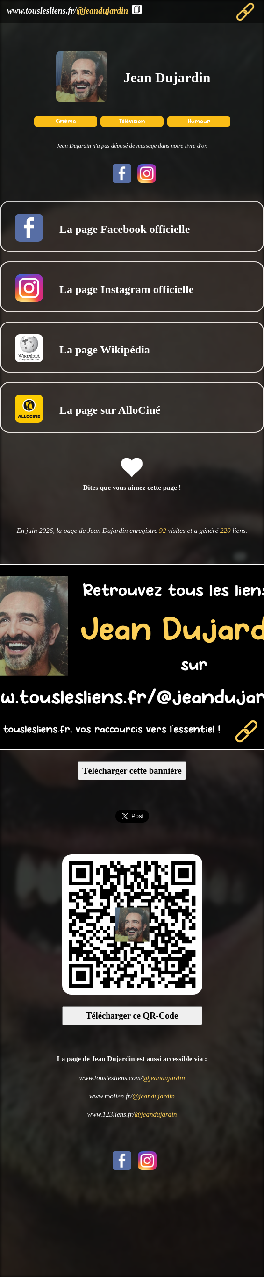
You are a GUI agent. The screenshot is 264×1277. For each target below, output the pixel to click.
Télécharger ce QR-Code (132, 1015)
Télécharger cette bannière (132, 770)
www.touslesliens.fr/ (67, 10)
